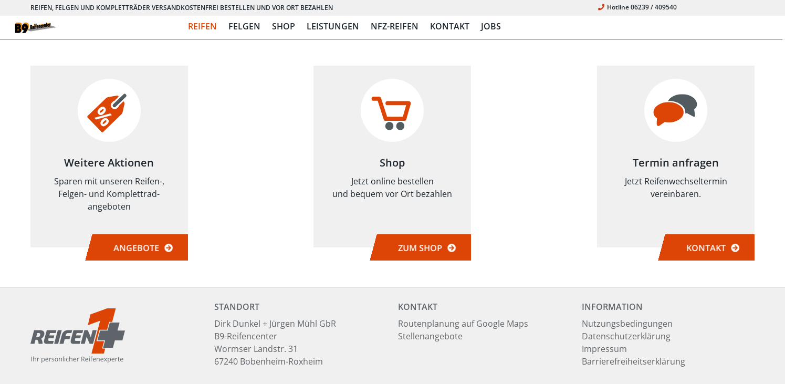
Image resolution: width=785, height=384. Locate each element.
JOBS (491, 26)
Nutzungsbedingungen (627, 323)
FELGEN (244, 26)
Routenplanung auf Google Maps (463, 323)
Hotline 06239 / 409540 (637, 7)
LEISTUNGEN (333, 26)
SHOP (283, 26)
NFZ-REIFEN (394, 26)
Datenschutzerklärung (626, 336)
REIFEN (202, 26)
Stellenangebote (430, 336)
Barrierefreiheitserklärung (633, 361)
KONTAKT (449, 26)
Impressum (604, 349)
